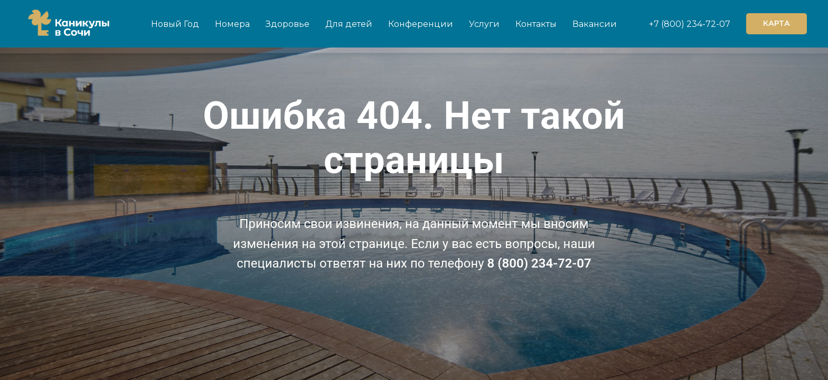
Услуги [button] (484, 24)
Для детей (348, 24)
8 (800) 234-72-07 (539, 263)
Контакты (536, 24)
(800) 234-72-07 (694, 24)
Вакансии (594, 24)
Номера (232, 24)
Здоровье (287, 24)
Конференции (420, 24)
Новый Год (175, 24)
